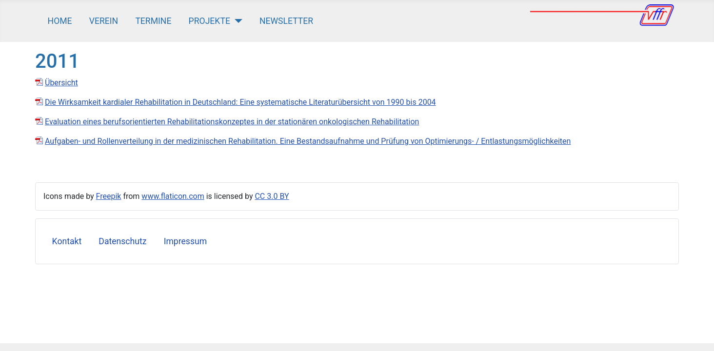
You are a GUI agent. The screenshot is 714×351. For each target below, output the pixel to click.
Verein (103, 21)
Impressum (185, 241)
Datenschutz (122, 241)
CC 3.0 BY (272, 196)
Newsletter (286, 21)
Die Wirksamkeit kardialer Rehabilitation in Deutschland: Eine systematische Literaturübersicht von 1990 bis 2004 (240, 102)
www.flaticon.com (172, 196)
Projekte (209, 21)
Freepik (108, 196)
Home (60, 21)
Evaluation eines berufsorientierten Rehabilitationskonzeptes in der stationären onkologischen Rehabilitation (232, 121)
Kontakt (67, 241)
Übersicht (61, 82)
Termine (153, 21)
